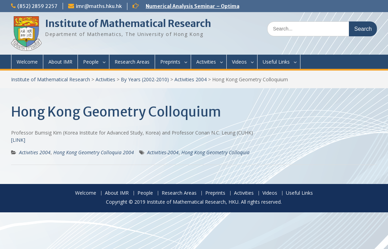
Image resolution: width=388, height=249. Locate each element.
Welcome (27, 61)
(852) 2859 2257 (37, 6)
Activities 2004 (190, 79)
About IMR (60, 61)
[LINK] (18, 140)
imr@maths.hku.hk (99, 6)
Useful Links (276, 61)
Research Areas (132, 61)
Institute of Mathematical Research (128, 23)
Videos (239, 61)
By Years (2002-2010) (145, 79)
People (91, 61)
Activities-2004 (163, 152)
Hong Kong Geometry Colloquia (215, 152)
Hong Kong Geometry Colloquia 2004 (93, 152)
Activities (206, 61)
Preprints (170, 61)
